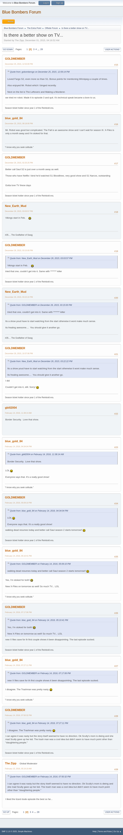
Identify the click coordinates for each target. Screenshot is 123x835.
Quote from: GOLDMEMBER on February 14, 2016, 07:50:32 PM (40, 776)
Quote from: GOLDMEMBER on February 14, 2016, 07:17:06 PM (40, 673)
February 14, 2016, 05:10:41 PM (18, 556)
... (38, 49)
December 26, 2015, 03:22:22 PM (19, 297)
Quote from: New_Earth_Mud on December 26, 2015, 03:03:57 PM (41, 258)
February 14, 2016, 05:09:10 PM (18, 503)
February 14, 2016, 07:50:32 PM (18, 715)
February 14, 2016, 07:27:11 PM (18, 665)
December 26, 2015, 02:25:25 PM (19, 163)
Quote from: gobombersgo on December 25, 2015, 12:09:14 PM (40, 72)
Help (94, 831)
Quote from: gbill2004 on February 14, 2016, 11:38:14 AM (37, 454)
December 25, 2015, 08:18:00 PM (19, 123)
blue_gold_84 (14, 118)
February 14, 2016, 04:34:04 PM (18, 446)
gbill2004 (11, 407)
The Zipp (10, 763)
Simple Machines (25, 831)
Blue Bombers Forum (21, 12)
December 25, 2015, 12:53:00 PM (19, 64)
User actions (112, 50)
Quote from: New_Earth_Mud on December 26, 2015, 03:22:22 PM (41, 361)
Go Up (6, 812)
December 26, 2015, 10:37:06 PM (19, 353)
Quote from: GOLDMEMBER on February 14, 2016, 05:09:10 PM (40, 564)
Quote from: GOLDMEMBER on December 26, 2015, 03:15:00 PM (41, 305)
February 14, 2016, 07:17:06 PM (18, 612)
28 (41, 49)
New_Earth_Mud (15, 205)
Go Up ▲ (117, 831)
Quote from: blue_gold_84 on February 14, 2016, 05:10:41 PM (39, 620)
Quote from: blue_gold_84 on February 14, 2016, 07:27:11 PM (39, 723)
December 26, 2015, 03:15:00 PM (19, 250)
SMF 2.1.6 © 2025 (9, 831)
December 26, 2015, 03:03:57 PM (19, 211)
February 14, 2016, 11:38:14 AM (18, 413)
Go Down (8, 50)
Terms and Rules (105, 831)
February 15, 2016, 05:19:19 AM (18, 769)
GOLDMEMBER (15, 58)
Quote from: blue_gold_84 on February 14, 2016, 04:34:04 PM (39, 511)
